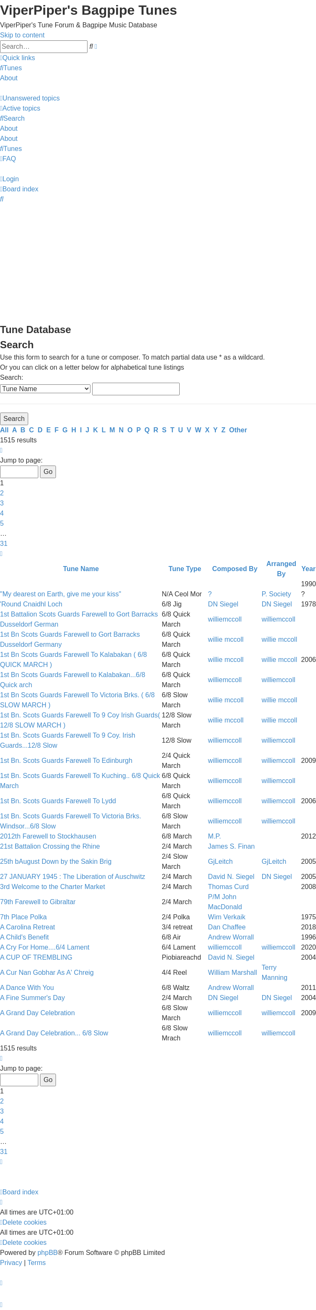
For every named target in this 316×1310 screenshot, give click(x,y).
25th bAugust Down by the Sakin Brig (56, 861)
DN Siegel (223, 604)
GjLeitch (220, 861)
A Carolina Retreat (27, 927)
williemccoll (225, 619)
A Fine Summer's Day (32, 997)
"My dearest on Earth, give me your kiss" (60, 594)
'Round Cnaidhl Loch (31, 604)
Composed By (235, 568)
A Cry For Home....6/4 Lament (45, 947)
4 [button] (2, 513)
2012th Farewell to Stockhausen (48, 836)
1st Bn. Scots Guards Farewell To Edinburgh (66, 760)
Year (308, 568)
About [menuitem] (9, 78)
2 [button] (2, 493)
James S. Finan (231, 846)
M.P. (214, 836)
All (4, 430)
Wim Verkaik (226, 917)
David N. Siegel (231, 876)
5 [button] (2, 523)
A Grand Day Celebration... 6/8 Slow (54, 1033)
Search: (11, 377)
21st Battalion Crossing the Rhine (50, 846)
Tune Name (81, 568)
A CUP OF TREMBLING (36, 957)
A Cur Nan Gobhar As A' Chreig (47, 972)
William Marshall (232, 972)
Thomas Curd (228, 886)
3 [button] (2, 503)
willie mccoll (225, 639)
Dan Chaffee (227, 927)
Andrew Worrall (231, 937)
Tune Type (185, 568)
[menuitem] (11, 67)
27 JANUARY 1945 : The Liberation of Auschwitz (72, 876)
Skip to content (22, 35)
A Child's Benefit (24, 937)
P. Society (276, 594)
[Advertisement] (158, 263)
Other (238, 430)
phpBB (47, 1252)
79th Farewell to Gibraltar (38, 901)
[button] (1, 450)
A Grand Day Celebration (37, 1012)
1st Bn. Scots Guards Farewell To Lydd (58, 801)
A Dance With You (27, 987)
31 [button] (4, 543)
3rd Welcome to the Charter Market (52, 886)
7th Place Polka (23, 917)
